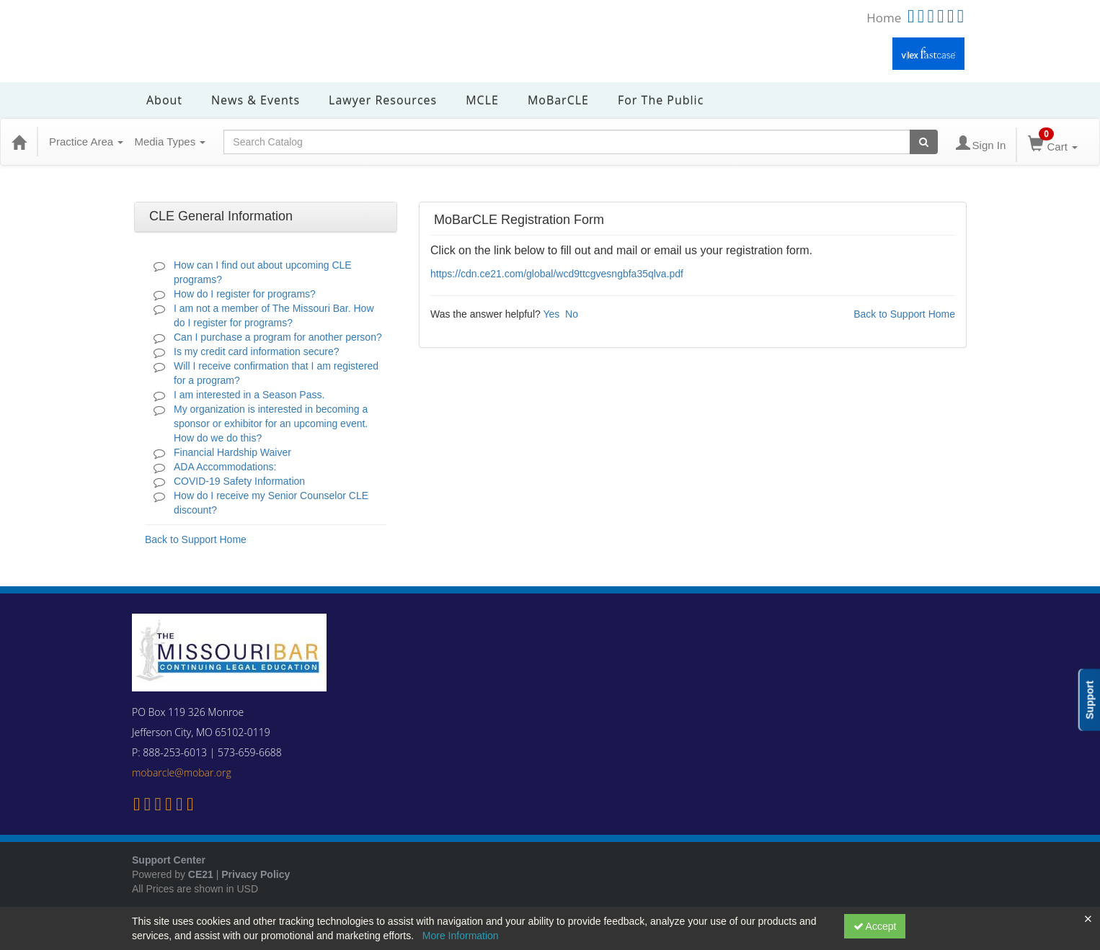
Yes (551, 314)
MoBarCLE (558, 100)
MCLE (482, 100)
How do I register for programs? (245, 294)
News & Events (255, 100)
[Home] (19, 142)
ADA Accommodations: (225, 466)
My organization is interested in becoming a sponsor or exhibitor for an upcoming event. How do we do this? (271, 423)
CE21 (200, 874)
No (571, 314)
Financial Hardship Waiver (232, 452)
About (164, 100)
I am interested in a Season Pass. (249, 394)
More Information (460, 935)
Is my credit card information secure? (257, 351)
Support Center (168, 860)
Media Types (169, 141)
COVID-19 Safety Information (239, 481)
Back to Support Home (196, 539)
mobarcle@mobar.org (181, 772)
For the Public (661, 100)
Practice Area (86, 141)
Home (883, 17)
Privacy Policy (255, 874)
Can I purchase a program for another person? (278, 337)
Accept (875, 926)
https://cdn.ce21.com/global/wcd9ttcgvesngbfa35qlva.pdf (556, 273)
